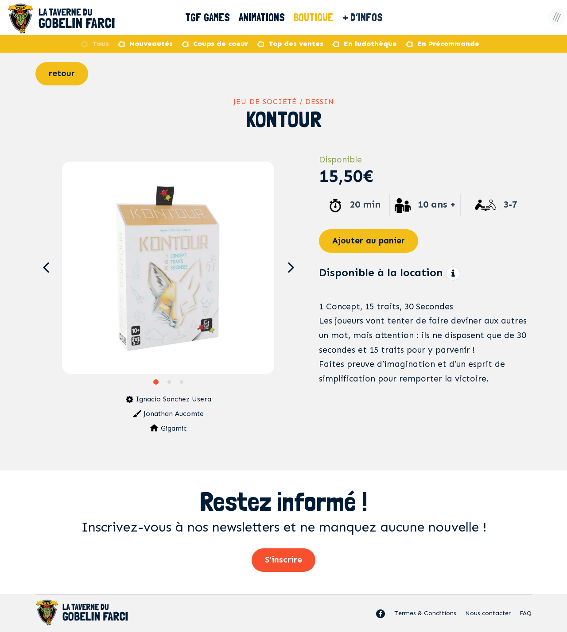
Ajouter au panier (368, 240)
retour (62, 73)
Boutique (320, 17)
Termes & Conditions (425, 613)
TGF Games (207, 17)
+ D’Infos (371, 17)
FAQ (526, 613)
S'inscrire (283, 560)
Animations (262, 17)
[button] (46, 267)
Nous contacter (488, 613)
